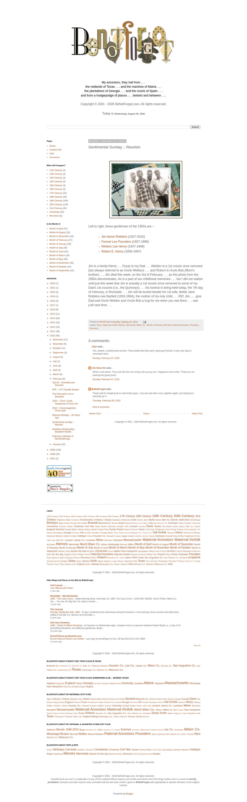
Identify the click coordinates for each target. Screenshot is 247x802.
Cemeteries (52, 526)
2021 (53, 287)
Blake (61, 523)
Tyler (62, 564)
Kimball (168, 536)
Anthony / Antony (102, 519)
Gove (116, 533)
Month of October (58, 266)
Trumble (197, 561)
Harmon (170, 533)
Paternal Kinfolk (122, 554)
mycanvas (101, 550)
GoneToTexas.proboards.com (65, 636)
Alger (68, 520)
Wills (170, 564)
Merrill (83, 544)
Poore (168, 554)
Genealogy (58, 533)
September (58, 352)
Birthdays (52, 522)
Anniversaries (86, 519)
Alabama (61, 520)
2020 (53, 292)
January (57, 444)
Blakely (67, 523)
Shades (64, 561)
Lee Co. (60, 540)
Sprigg (106, 561)
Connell (133, 526)
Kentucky (159, 536)
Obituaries (187, 551)
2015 (53, 314)
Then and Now (152, 561)
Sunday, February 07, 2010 (106, 358)
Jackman (138, 536)
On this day (57, 554)
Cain (145, 523)
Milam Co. (141, 325)
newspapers (143, 551)
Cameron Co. (162, 523)
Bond (80, 523)
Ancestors (75, 520)
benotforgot (195, 520)
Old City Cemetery (60, 622)
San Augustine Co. (154, 557)
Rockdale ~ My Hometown (64, 596)
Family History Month (87, 529)
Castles (187, 523)
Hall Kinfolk (159, 532)
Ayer (146, 520)
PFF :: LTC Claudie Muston (65, 389)
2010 (53, 335)
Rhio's (94, 557)
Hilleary (197, 533)
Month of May (56, 259)
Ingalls (124, 536)
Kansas (152, 536)
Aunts (133, 519)
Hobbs (66, 536)
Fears (141, 529)
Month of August (57, 232)
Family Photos (116, 529)
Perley (149, 554)
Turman (50, 564)
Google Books (106, 533)
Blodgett (74, 523)
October (57, 348)
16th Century (55, 189)
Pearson (134, 554)
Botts (85, 523)
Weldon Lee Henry (114, 246)
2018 (53, 301)
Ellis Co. (189, 526)
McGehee (51, 544)
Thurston (172, 561)
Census (62, 526)
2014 (53, 318)
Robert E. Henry (112, 251)
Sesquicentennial (53, 561)
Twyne (56, 564)
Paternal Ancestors (180, 325)
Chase (70, 526)
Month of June (56, 251)
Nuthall (179, 551)
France (180, 529)
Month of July (56, 247)
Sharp (71, 560)
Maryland (118, 540)
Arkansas (125, 520)
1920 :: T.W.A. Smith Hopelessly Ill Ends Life (65, 402)
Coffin (126, 526)
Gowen (122, 533)
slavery (85, 561)
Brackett (93, 522)
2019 (53, 296)
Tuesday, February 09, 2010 (106, 400)
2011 (53, 331)
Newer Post (95, 413)
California (152, 523)
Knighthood (189, 536)
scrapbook (194, 557)
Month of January (58, 244)
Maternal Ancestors (158, 539)
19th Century (55, 200)
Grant (127, 533)
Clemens (112, 526)
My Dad (167, 325)
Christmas (54, 212)
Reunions (94, 328)
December (58, 339)
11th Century (55, 170)
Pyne (49, 557)
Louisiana (90, 540)
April (55, 370)
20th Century (55, 204)
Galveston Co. (194, 529)
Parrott (87, 554)
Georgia (67, 532)
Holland (90, 536)
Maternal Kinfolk (110, 325)
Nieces (152, 551)
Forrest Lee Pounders (116, 241)
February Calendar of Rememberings (62, 437)
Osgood (67, 554)
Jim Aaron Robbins (114, 236)
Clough (120, 526)
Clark (97, 526)
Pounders (194, 325)
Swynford (128, 561)
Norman (163, 551)
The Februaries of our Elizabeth (63, 395)
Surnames (54, 157)
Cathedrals (196, 523)
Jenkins (145, 536)
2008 (53, 454)
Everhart (60, 529)
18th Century (55, 197)
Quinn (62, 557)
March (56, 374)
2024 (53, 283)
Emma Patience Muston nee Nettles (67, 639)
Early (175, 526)
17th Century (55, 193)
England (51, 529)
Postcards (183, 554)
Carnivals (172, 523)
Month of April (56, 228)
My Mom (91, 551)
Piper (155, 554)
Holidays (82, 536)
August (56, 357)
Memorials (131, 325)
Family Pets (103, 529)
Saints (121, 558)
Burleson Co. (137, 523)
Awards (140, 520)
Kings (175, 536)
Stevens (120, 561)
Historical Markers (55, 536)
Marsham (108, 540)
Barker (152, 519)
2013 (53, 322)
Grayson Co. (136, 533)
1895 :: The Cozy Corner (62, 599)
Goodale (87, 533)
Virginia (80, 564)
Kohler (197, 536)
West (130, 564)
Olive (49, 554)
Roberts (102, 557)
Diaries (157, 526)
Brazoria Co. (104, 523)
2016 (53, 309)
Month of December (59, 236)
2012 (53, 327)
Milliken (104, 544)
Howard (110, 536)
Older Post (197, 413)
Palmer (74, 554)
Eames (169, 526)
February (57, 378)
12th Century (55, 174)
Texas (141, 560)
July (55, 361)
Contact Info (55, 149)
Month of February (155, 325)
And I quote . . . (58, 585)
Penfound (142, 554)
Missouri (123, 544)
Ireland (131, 536)
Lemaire (69, 540)
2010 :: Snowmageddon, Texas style (64, 409)
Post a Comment (101, 407)
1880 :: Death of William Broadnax (66, 625)
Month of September (59, 270)
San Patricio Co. (171, 557)
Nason (110, 551)
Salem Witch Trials (134, 557)
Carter (181, 523)
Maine (99, 539)
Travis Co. (189, 561)
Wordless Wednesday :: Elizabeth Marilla (64, 430)
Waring (95, 564)
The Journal (56, 609)
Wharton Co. (139, 564)
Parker (81, 554)
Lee (53, 540)
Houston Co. (99, 536)
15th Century (55, 185)
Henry (99, 325)
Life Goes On (99, 368)
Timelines (180, 561)
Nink (158, 551)
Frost (186, 529)
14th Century (55, 181)
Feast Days (150, 529)
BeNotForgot (98, 389)
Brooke (115, 523)
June (55, 365)
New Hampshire (129, 551)
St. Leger (113, 561)
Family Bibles (71, 529)
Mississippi (113, 544)
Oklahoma (196, 551)
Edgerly (182, 526)
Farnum (134, 529)
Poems (161, 554)
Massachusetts (133, 539)
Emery (197, 526)
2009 (53, 449)
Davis (149, 526)
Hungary (117, 536)
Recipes (77, 558)
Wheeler (150, 564)
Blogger (129, 793)
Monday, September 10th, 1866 (65, 612)
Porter (175, 554)
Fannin (127, 529)
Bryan (122, 523)
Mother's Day (64, 551)
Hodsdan (73, 536)
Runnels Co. (113, 557)
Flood (168, 529)
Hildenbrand (188, 533)
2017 (53, 305)
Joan (94, 346)
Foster (173, 529)
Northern (171, 551)
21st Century (55, 208)
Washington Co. (106, 564)
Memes (122, 325)
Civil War (89, 526)
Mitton (131, 544)
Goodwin (96, 533)
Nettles (117, 551)
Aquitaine (116, 520)
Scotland (183, 557)
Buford (128, 523)
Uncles (68, 564)
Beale (158, 520)
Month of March (57, 255)
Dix (163, 526)
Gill (82, 532)
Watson (117, 564)
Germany (76, 533)
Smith (93, 560)
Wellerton (124, 564)
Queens (55, 557)
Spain (100, 561)
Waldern (88, 564)
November (58, 344)
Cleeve (104, 526)
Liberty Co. (79, 540)
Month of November (59, 263)
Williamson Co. (160, 564)
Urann (73, 564)
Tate (135, 561)
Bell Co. (166, 519)
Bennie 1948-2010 (180, 519)
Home (146, 413)
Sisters (79, 561)
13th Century (55, 177)
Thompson (163, 561)
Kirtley (181, 536)
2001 (53, 458)
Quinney (69, 557)
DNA (51, 153)
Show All (197, 645)
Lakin (49, 540)
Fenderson (160, 529)
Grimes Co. (147, 533)
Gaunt (49, 533)
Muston (74, 551)
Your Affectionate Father (61, 588)
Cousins (141, 526)
